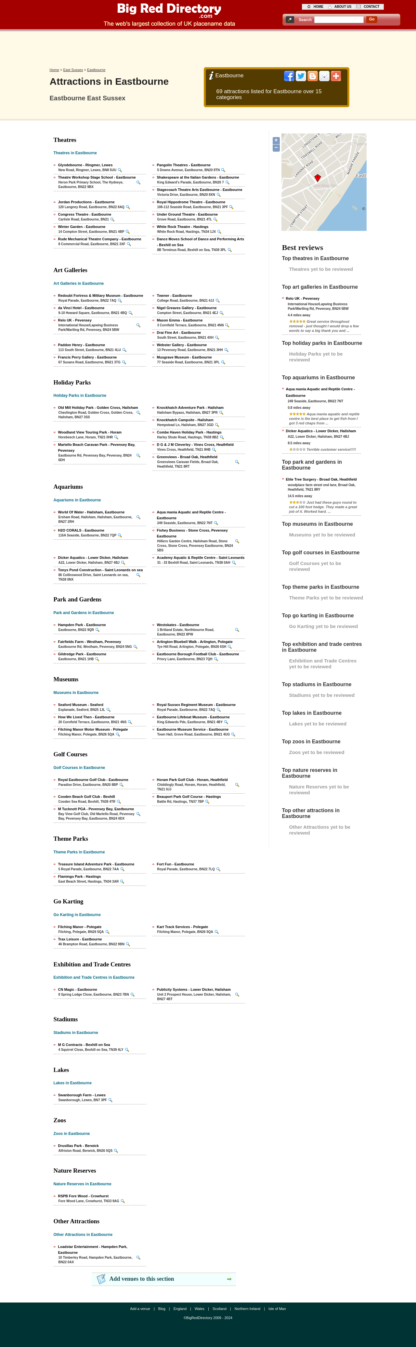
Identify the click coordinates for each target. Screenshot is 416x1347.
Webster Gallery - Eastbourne (182, 345)
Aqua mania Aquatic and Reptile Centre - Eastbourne (191, 515)
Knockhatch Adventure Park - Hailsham (190, 407)
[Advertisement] (208, 47)
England (180, 1309)
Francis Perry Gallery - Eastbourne (87, 357)
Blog (161, 1309)
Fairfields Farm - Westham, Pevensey (89, 642)
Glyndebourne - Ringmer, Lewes (85, 165)
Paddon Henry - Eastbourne (81, 345)
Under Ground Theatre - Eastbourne (187, 214)
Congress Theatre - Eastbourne (84, 214)
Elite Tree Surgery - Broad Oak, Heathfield (321, 479)
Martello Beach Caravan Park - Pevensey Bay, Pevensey (97, 447)
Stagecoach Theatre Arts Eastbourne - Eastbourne (199, 190)
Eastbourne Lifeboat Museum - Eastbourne (193, 717)
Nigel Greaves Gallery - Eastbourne (187, 308)
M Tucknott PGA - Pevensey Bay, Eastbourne (96, 809)
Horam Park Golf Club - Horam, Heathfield (192, 780)
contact (371, 6)
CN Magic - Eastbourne (77, 989)
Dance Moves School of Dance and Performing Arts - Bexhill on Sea (200, 242)
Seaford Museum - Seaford (80, 705)
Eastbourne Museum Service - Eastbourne (193, 729)
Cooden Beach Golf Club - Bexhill (86, 797)
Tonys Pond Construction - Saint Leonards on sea (100, 570)
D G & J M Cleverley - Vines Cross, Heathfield (195, 445)
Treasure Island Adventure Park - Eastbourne (96, 864)
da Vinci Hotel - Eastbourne (81, 308)
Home (54, 70)
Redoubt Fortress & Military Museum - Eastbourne (100, 295)
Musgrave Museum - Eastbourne (184, 357)
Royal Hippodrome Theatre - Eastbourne (191, 202)
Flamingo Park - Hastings (79, 876)
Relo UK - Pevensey (75, 320)
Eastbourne (96, 70)
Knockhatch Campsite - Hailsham (185, 420)
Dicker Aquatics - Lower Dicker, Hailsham (93, 558)
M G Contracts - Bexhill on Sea (84, 1045)
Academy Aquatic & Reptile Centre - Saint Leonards (201, 558)
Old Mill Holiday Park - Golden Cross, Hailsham (98, 407)
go (372, 19)
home (318, 6)
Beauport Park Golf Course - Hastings (189, 797)
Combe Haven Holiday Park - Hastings (189, 432)
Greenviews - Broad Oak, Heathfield (187, 457)
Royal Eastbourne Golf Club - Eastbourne (93, 780)
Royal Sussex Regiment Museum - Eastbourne (196, 705)
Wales (199, 1309)
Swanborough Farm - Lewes (82, 1095)
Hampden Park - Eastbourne (82, 625)
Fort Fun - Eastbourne (175, 864)
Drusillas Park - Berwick (78, 1146)
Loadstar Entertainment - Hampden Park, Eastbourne (92, 1249)
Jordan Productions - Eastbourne (86, 202)
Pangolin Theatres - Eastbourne (184, 165)
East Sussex (73, 70)
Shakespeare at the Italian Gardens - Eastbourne (198, 177)
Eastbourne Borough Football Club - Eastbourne (198, 654)
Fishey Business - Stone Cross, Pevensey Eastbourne (192, 533)
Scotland (220, 1309)
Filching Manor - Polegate (80, 927)
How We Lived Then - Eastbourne (86, 717)
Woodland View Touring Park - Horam (90, 432)
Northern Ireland (248, 1309)
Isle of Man (277, 1309)
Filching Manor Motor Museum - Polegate (93, 729)
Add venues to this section (142, 1279)
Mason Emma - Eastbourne (180, 320)
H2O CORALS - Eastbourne (81, 530)
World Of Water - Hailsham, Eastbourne (91, 512)
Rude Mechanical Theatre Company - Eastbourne (99, 239)
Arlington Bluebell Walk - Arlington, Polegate (195, 642)
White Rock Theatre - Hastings (183, 227)
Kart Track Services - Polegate (182, 927)
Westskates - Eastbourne (178, 625)
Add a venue (140, 1309)
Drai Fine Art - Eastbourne (179, 332)
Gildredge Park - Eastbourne (82, 654)
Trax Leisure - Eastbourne (80, 939)
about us (342, 6)
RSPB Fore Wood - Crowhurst (83, 1196)
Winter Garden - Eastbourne (82, 227)
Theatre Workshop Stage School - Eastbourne (97, 177)
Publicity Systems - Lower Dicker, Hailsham (194, 989)
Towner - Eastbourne (174, 295)
